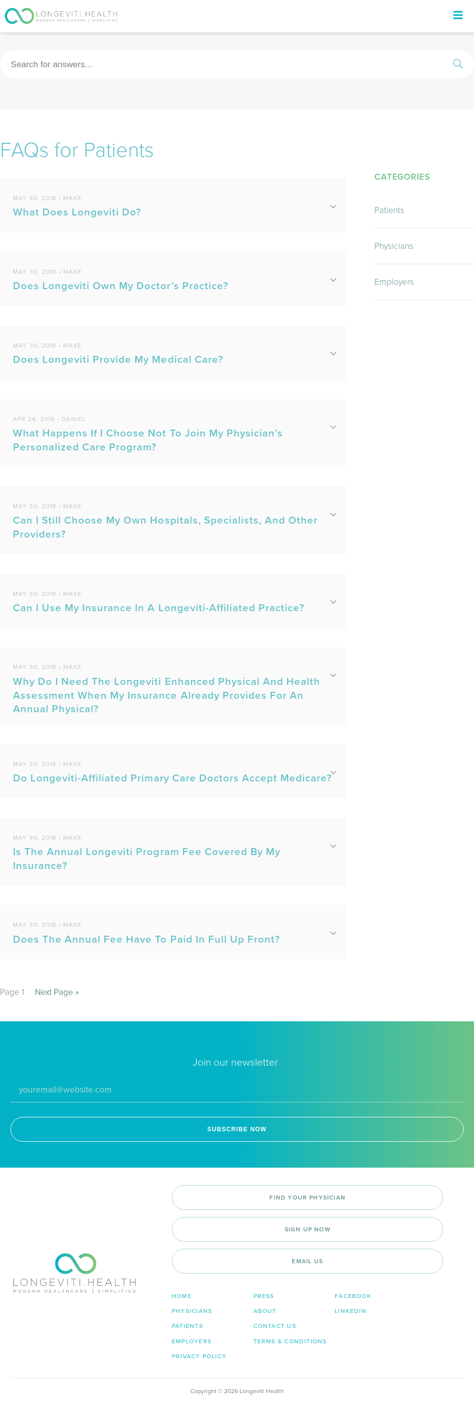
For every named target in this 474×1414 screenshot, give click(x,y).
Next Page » (57, 992)
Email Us (307, 1261)
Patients (389, 210)
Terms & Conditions (290, 1341)
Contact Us (274, 1325)
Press (263, 1296)
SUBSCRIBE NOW (237, 1129)
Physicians (393, 246)
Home (182, 1296)
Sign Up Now (308, 1229)
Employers (394, 282)
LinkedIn (350, 1310)
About (265, 1310)
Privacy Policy (199, 1356)
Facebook (353, 1296)
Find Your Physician (307, 1197)
